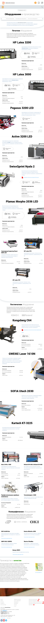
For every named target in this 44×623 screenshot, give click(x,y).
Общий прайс (31, 604)
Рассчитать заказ (35, 3)
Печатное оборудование (10, 18)
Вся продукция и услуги (22, 10)
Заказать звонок (42, 3)
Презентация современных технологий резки (35, 603)
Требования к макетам (17, 599)
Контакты (15, 604)
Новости (1, 599)
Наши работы (16, 603)
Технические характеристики (6, 538)
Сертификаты (2, 603)
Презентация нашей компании (33, 599)
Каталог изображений (17, 600)
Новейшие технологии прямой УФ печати (31, 177)
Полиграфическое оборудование (21, 18)
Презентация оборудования (33, 600)
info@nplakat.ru (5, 610)
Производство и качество (22, 22)
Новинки (1, 600)
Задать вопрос (39, 3)
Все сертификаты (38, 572)
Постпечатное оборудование (32, 18)
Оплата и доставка (3, 604)
